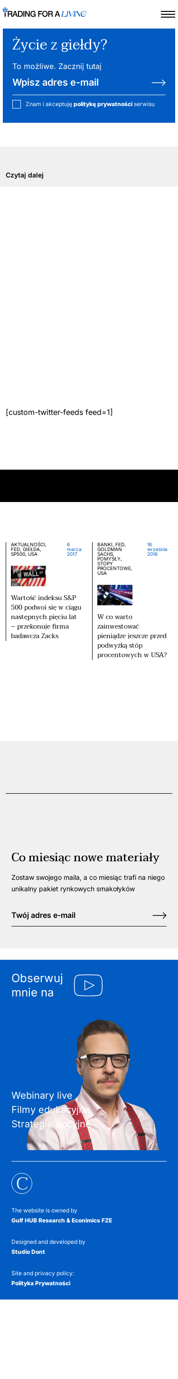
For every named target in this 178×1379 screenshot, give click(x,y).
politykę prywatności (103, 104)
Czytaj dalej (25, 175)
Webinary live (42, 1095)
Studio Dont (28, 1251)
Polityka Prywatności (40, 1283)
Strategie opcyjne (51, 1124)
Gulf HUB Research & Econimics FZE (61, 1220)
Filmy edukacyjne (50, 1109)
